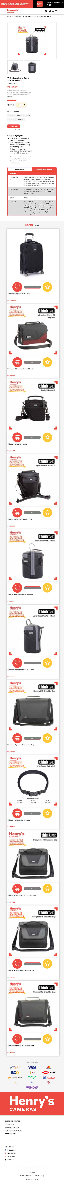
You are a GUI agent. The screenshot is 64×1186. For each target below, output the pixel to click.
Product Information (44, 169)
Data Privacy (10, 1134)
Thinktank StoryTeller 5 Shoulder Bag (21, 970)
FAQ (42, 1176)
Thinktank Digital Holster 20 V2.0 (19, 519)
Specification (20, 169)
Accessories (18, 16)
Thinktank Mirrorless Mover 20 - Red (20, 369)
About (36, 1176)
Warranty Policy (12, 1127)
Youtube (10, 1156)
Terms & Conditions (13, 1130)
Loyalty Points (32, 1179)
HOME (9, 16)
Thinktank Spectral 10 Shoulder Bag (20, 1046)
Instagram (10, 1153)
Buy (32, 287)
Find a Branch (26, 1176)
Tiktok (9, 1159)
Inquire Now (13, 126)
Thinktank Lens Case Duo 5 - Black (20, 594)
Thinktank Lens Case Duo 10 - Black (20, 670)
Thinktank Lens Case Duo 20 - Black (38, 16)
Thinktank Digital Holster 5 (17, 444)
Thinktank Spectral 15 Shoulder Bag (20, 745)
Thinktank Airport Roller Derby (18, 294)
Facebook (10, 1150)
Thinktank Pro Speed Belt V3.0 (18, 820)
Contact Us (9, 1124)
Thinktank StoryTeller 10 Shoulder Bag (21, 895)
